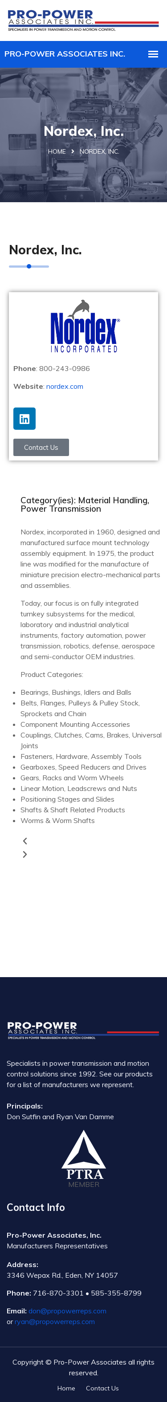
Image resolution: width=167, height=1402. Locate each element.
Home (57, 151)
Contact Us (102, 1388)
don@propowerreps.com (67, 1310)
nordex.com (64, 386)
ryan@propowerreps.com (55, 1321)
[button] (91, 841)
